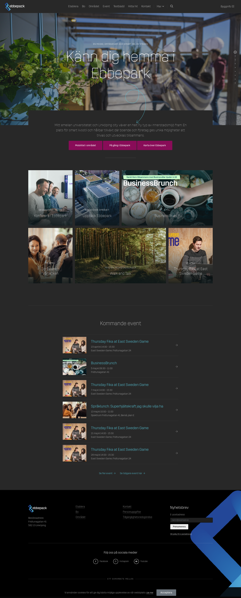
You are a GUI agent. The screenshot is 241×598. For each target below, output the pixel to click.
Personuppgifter (133, 513)
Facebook (99, 562)
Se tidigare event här (131, 473)
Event (106, 6)
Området (94, 6)
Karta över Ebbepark (155, 145)
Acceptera (167, 592)
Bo (83, 6)
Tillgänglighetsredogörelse (140, 519)
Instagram (121, 562)
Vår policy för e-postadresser (183, 535)
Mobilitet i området (85, 145)
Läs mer (150, 592)
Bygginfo (227, 6)
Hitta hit (133, 6)
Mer (159, 6)
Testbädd (118, 6)
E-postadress (177, 515)
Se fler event (104, 473)
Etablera (73, 6)
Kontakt (146, 6)
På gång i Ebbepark (119, 145)
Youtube (142, 562)
